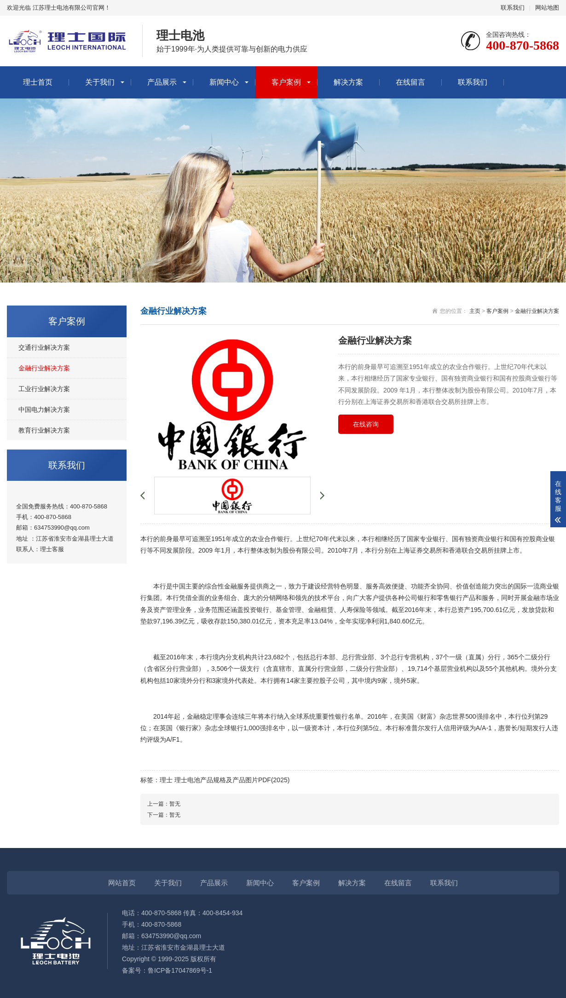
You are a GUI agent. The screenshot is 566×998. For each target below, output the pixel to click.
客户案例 (286, 82)
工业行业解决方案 (44, 388)
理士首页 (37, 82)
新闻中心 (224, 82)
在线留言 (410, 82)
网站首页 (122, 883)
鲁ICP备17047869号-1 (180, 970)
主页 (474, 311)
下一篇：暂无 (163, 815)
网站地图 (547, 7)
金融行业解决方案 (44, 368)
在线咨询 (366, 424)
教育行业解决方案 (44, 430)
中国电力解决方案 (44, 409)
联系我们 (513, 7)
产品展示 (162, 82)
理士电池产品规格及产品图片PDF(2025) (231, 780)
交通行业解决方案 (44, 347)
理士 (46, 549)
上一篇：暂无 (163, 804)
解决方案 (348, 82)
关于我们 (100, 82)
